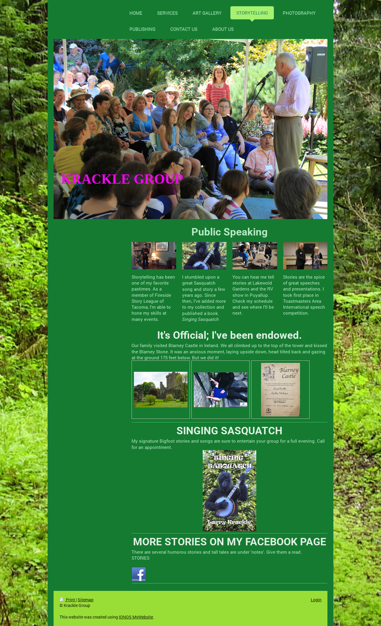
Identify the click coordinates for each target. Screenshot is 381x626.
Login (316, 599)
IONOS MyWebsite (136, 617)
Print (68, 599)
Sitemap (85, 599)
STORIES (140, 558)
